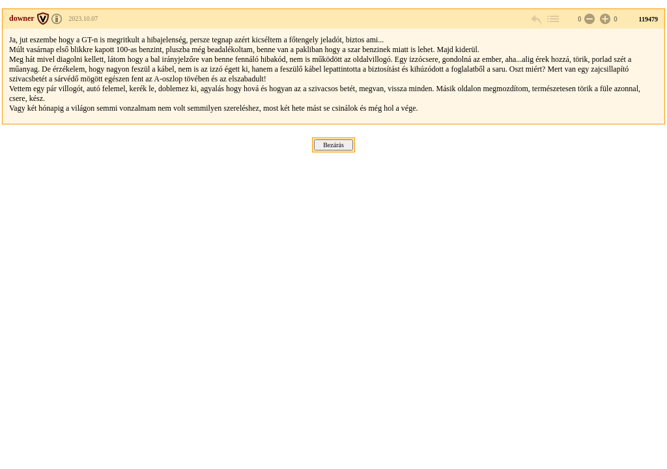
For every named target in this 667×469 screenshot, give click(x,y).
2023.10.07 (83, 18)
